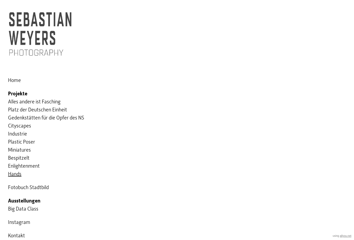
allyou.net (345, 235)
